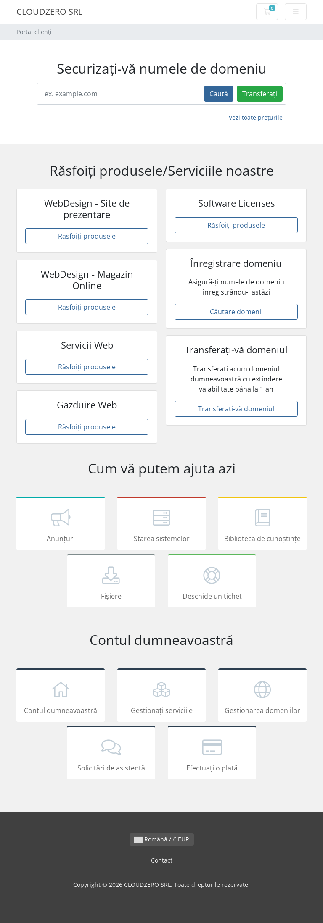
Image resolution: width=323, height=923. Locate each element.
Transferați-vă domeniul (236, 408)
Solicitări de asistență (111, 754)
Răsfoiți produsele (87, 236)
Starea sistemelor (161, 524)
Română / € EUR (161, 839)
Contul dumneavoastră (60, 696)
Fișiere (111, 582)
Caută (218, 93)
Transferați (259, 93)
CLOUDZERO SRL (49, 11)
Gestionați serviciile (161, 696)
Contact (161, 860)
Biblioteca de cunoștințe (262, 524)
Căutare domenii (236, 311)
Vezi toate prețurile (256, 117)
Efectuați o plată (212, 754)
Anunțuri (60, 524)
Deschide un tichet (212, 582)
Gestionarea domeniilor (262, 696)
